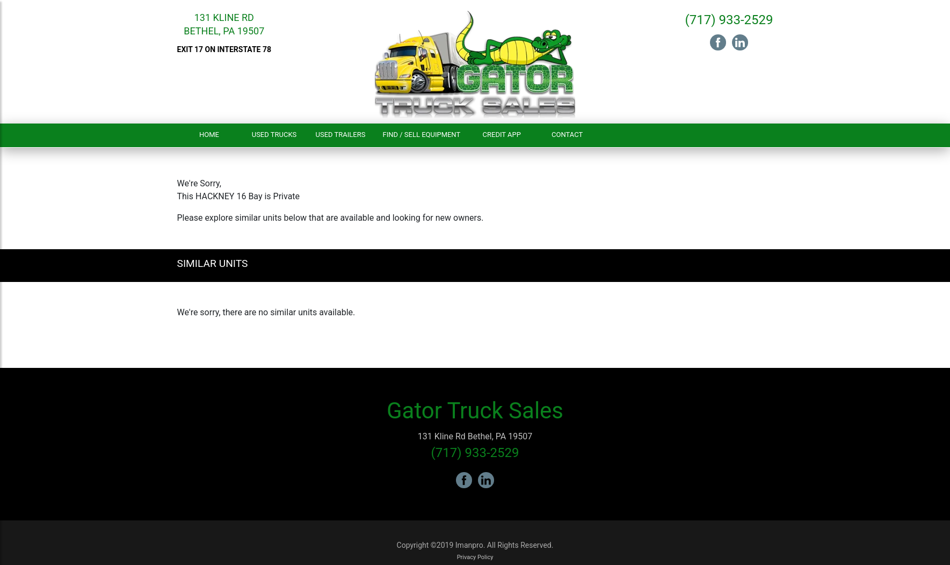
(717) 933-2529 (729, 19)
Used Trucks (274, 135)
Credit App (502, 135)
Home (209, 135)
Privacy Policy (475, 557)
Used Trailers (341, 135)
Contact (567, 135)
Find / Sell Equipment (421, 135)
